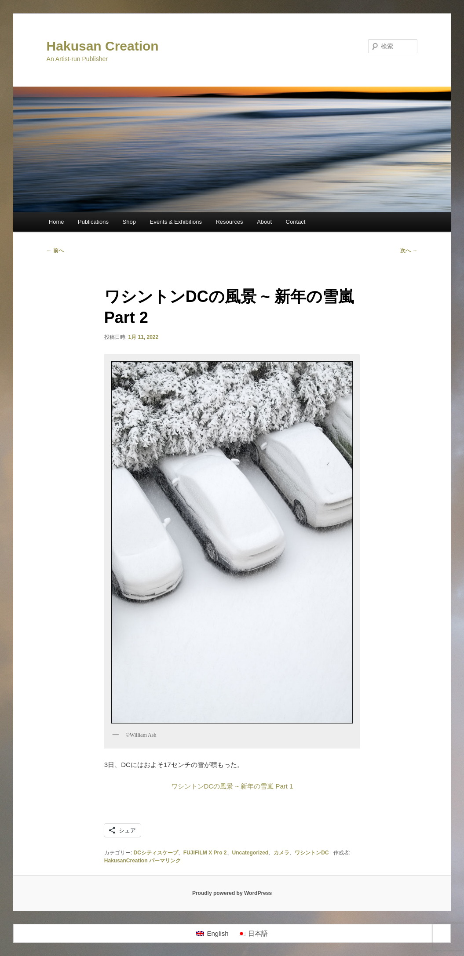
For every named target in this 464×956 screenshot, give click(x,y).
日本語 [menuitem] (258, 933)
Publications (93, 221)
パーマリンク (165, 861)
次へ (408, 250)
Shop (129, 221)
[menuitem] (212, 933)
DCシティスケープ (155, 853)
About (264, 221)
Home (56, 221)
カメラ (281, 853)
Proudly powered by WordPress (232, 893)
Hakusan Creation (103, 46)
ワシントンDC (312, 853)
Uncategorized (250, 853)
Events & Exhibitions (176, 221)
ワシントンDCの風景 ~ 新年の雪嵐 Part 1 (232, 786)
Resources (229, 221)
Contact (296, 221)
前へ (55, 250)
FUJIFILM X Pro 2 (205, 853)
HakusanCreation (126, 861)
